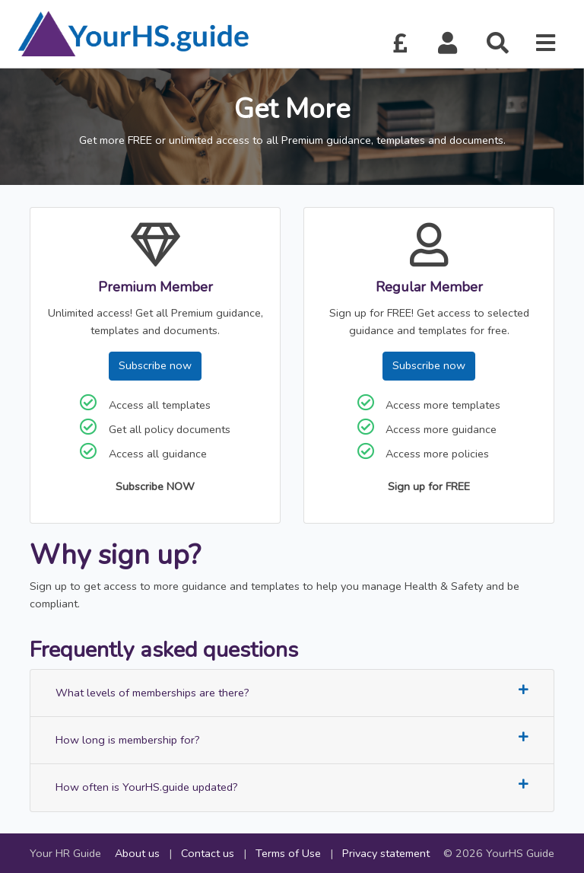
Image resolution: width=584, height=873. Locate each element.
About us (137, 853)
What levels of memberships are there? (292, 692)
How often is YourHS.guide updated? (292, 787)
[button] (447, 44)
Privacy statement (386, 853)
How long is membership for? (292, 739)
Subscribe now (155, 365)
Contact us (207, 853)
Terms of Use (288, 853)
